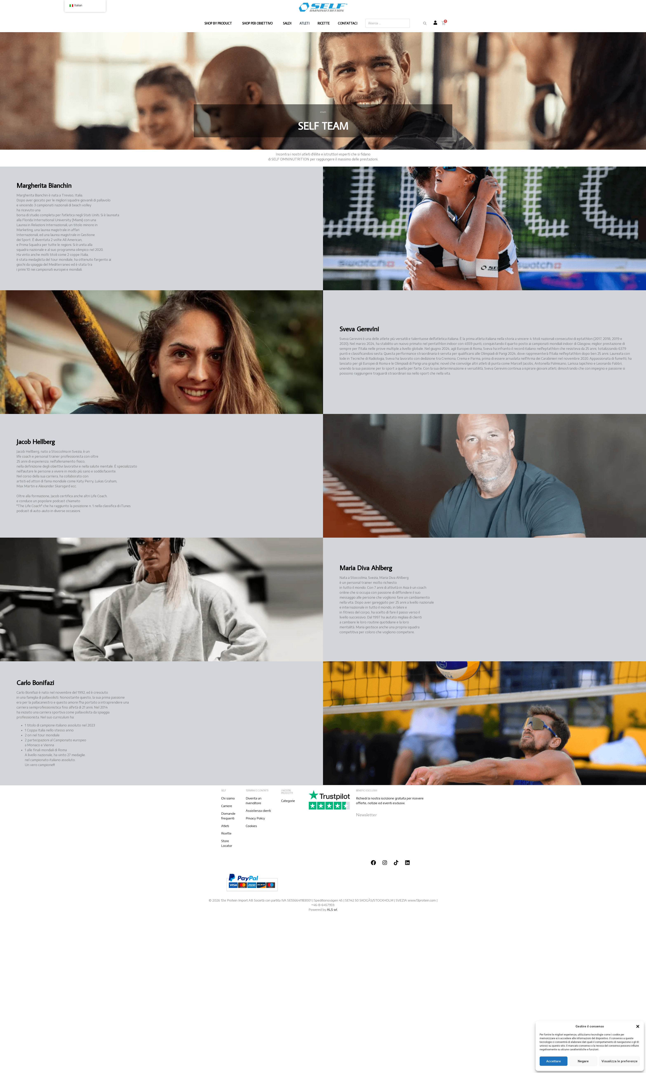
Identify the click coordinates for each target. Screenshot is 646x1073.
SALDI (287, 23)
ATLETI (304, 23)
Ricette (226, 833)
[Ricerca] (425, 23)
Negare (583, 1061)
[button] (638, 1026)
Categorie (288, 801)
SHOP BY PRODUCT (219, 23)
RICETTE (324, 23)
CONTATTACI (347, 23)
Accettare (553, 1061)
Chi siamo (228, 798)
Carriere (226, 806)
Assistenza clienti (258, 810)
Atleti (225, 826)
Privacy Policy (255, 818)
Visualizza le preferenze (619, 1061)
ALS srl (332, 909)
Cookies (251, 826)
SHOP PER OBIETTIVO (258, 23)
